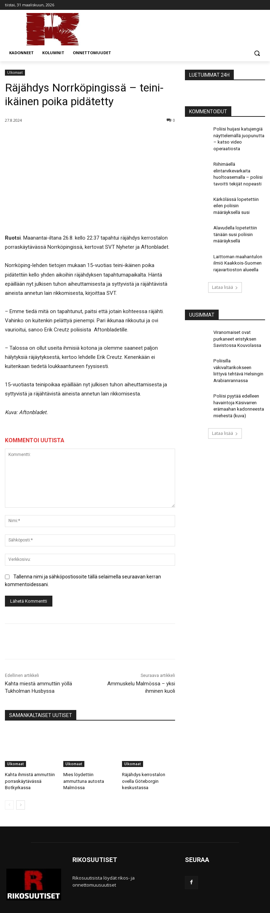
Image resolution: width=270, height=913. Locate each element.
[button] (257, 53)
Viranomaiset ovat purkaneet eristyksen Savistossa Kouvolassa (236, 328)
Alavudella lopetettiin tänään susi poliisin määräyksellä (233, 227)
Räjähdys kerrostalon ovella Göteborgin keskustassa (142, 780)
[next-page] (20, 803)
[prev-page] (9, 803)
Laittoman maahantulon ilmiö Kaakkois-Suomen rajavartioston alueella (236, 254)
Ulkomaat (15, 73)
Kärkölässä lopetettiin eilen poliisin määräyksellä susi (234, 200)
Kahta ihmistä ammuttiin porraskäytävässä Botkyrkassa (29, 780)
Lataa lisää (225, 277)
